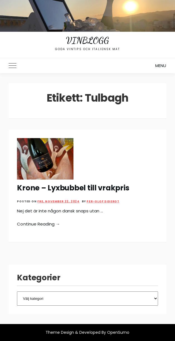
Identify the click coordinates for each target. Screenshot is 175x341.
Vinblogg (87, 40)
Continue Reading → (38, 224)
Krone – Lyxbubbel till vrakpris (73, 188)
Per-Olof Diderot (103, 201)
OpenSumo (118, 332)
